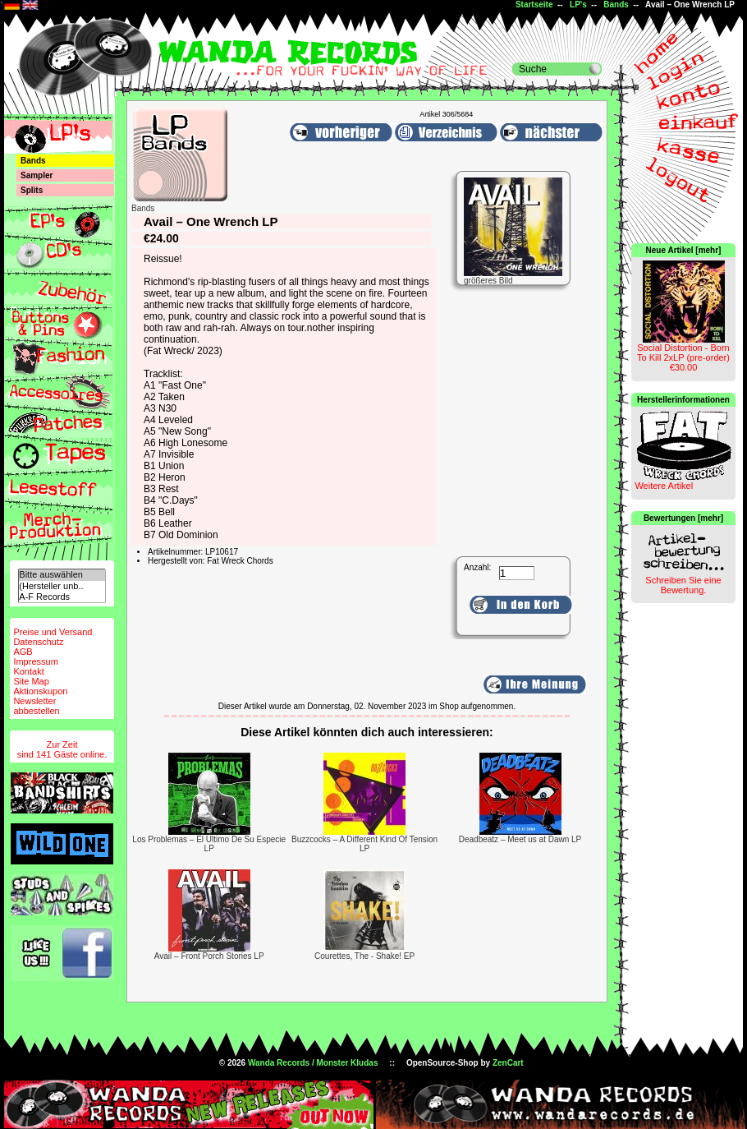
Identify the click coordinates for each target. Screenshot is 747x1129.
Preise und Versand (52, 632)
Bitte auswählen (61, 574)
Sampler (37, 175)
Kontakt (28, 671)
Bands (616, 4)
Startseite (534, 4)
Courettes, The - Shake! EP (364, 956)
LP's (578, 4)
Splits (32, 190)
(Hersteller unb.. (61, 586)
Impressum (35, 661)
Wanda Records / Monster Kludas (313, 1062)
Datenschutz (38, 642)
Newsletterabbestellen (36, 706)
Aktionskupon (40, 691)
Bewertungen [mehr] (683, 518)
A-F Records (61, 597)
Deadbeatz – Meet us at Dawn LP (520, 839)
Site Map (30, 681)
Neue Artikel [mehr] (684, 250)
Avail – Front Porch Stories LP (209, 956)
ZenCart (508, 1062)
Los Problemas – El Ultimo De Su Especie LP (209, 844)
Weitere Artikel (664, 486)
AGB (22, 652)
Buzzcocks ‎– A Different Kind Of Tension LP (364, 844)
